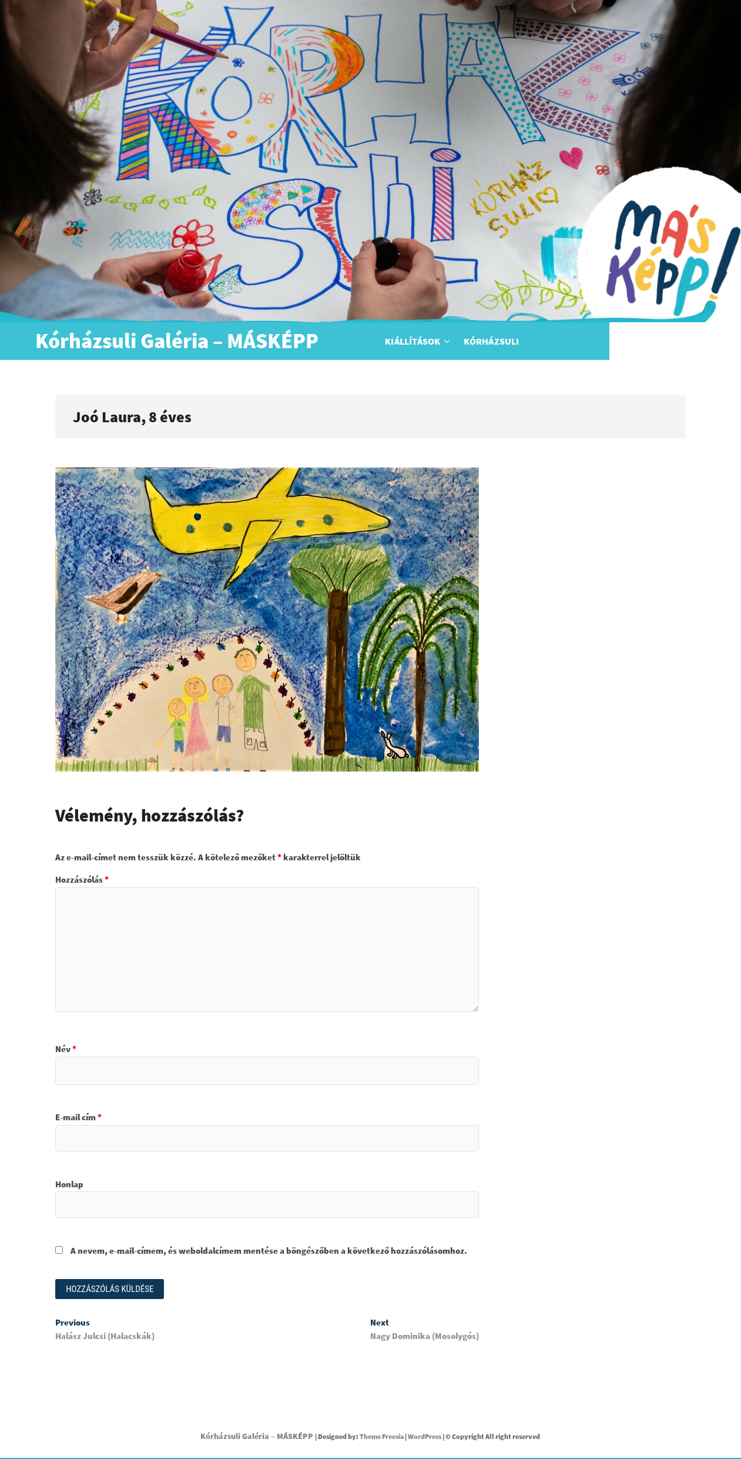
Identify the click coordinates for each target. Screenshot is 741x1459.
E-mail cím (78, 1117)
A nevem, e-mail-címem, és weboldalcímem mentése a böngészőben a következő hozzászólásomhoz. (269, 1250)
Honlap (69, 1184)
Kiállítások (478, 341)
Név (65, 1048)
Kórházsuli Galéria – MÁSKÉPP (176, 341)
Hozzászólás (82, 879)
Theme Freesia (382, 1437)
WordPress (424, 1437)
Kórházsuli (557, 341)
